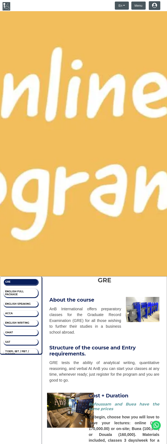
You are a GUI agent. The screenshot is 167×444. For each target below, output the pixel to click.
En (120, 5)
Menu (138, 5)
